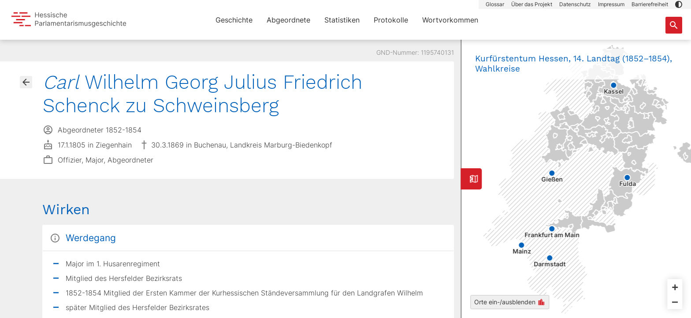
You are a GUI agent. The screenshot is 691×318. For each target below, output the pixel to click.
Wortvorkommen (450, 19)
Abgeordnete (288, 19)
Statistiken (342, 19)
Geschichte (234, 19)
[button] (678, 4)
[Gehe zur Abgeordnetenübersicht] (26, 82)
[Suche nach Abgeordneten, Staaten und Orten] (673, 25)
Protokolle (391, 19)
